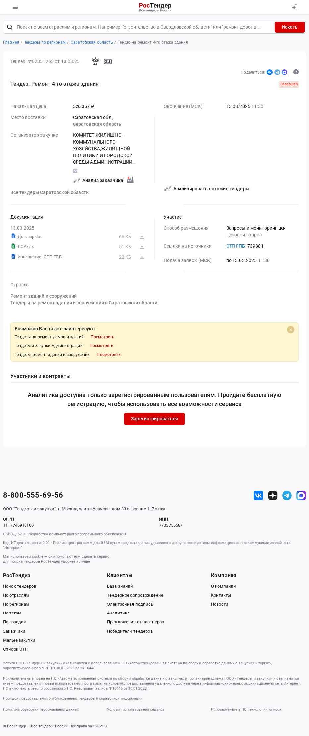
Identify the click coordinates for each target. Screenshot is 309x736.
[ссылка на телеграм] (287, 495)
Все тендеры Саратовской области (49, 192)
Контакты (221, 595)
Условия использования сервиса (135, 709)
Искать (290, 27)
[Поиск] (9, 27)
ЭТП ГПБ (235, 246)
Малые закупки (19, 640)
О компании (223, 586)
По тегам (12, 613)
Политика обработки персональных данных (41, 709)
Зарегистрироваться (154, 419)
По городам (14, 622)
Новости (219, 604)
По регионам (16, 604)
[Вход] (294, 7)
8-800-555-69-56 (33, 496)
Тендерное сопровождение (135, 595)
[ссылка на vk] (258, 495)
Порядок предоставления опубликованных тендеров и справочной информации (72, 698)
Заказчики (14, 631)
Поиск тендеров (19, 586)
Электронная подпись (130, 604)
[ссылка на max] (301, 495)
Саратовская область (97, 124)
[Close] (290, 329)
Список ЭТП (15, 649)
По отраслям (16, 595)
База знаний (120, 586)
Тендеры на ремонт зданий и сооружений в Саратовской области (84, 303)
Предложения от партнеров (135, 622)
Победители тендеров (130, 631)
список (275, 709)
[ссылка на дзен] (273, 495)
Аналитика (118, 613)
